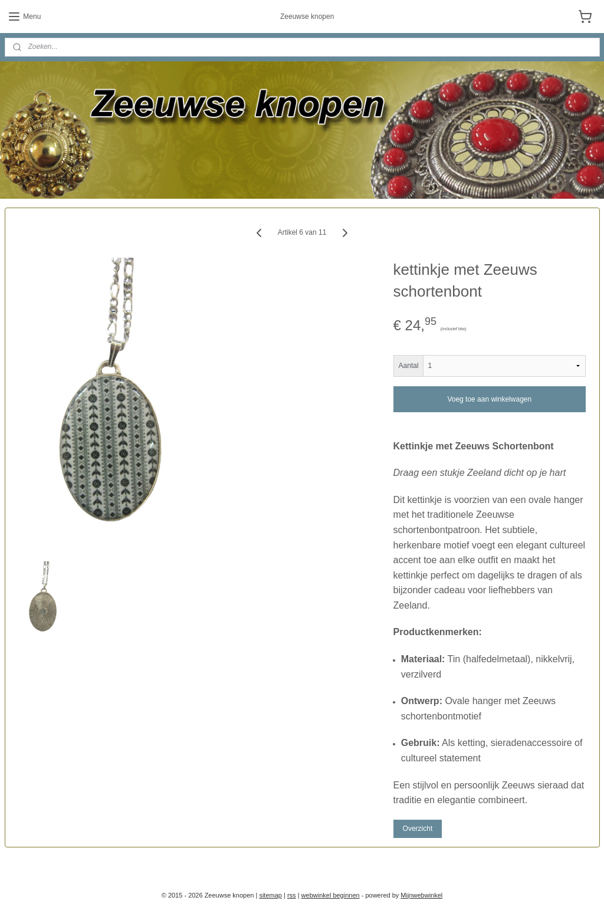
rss (291, 895)
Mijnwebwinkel (421, 895)
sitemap (270, 895)
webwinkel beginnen (330, 895)
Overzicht (418, 828)
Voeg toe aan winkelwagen (489, 399)
